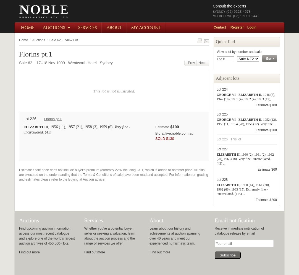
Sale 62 (55, 40)
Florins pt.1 (53, 119)
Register (237, 27)
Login (251, 27)
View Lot (71, 40)
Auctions (56, 27)
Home (27, 27)
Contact (220, 27)
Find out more (29, 252)
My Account (146, 27)
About (114, 27)
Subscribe (228, 255)
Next (202, 63)
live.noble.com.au (179, 133)
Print (199, 40)
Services (88, 27)
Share (206, 40)
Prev (190, 63)
